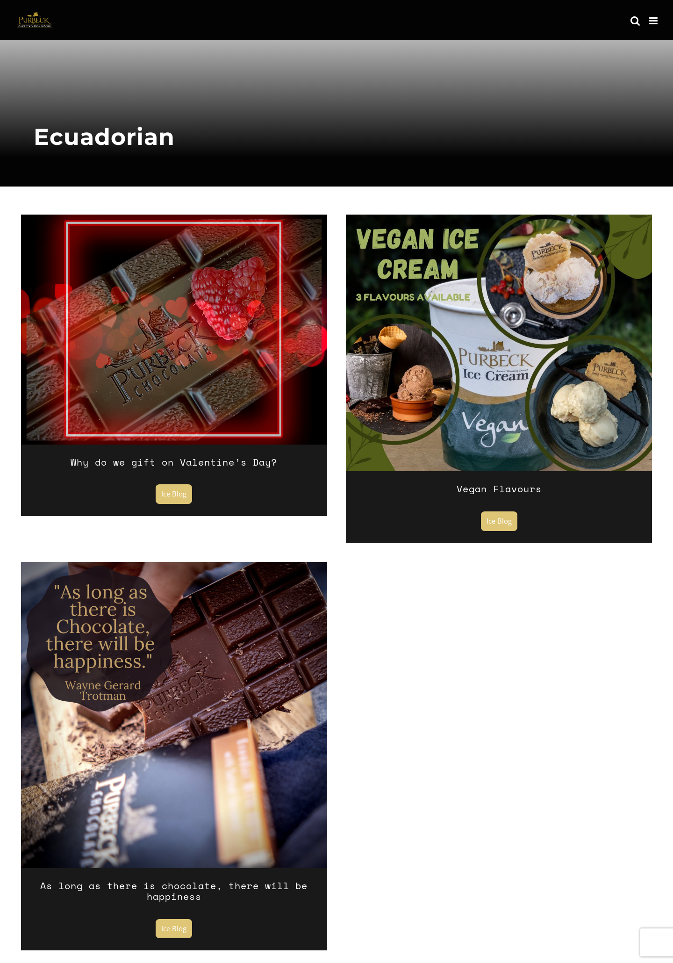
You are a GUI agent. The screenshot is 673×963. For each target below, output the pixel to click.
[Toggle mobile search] (635, 21)
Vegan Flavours (499, 489)
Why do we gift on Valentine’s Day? (174, 462)
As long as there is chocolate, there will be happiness (174, 891)
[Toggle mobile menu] (654, 21)
